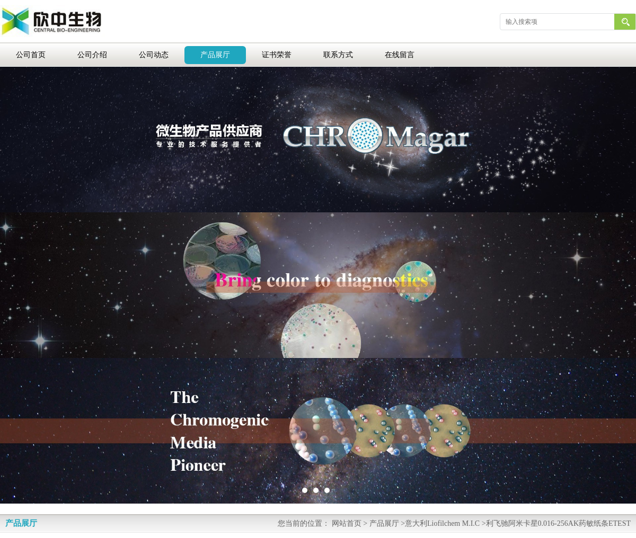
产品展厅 (215, 55)
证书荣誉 (277, 55)
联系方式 (338, 55)
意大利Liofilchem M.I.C (442, 523)
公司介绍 (92, 55)
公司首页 (31, 55)
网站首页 (346, 523)
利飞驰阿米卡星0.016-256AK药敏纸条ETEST (558, 523)
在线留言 (399, 55)
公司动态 (154, 55)
